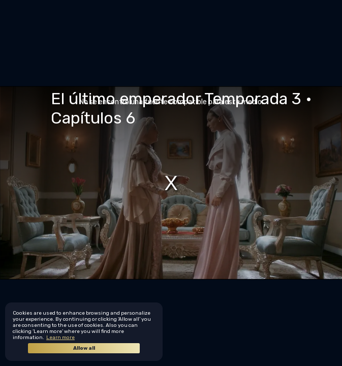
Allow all (84, 348)
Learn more (60, 337)
